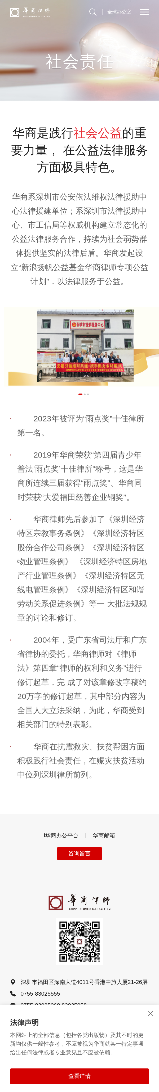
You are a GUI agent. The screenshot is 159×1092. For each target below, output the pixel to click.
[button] (80, 399)
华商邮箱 (104, 835)
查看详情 (79, 1076)
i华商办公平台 (61, 835)
